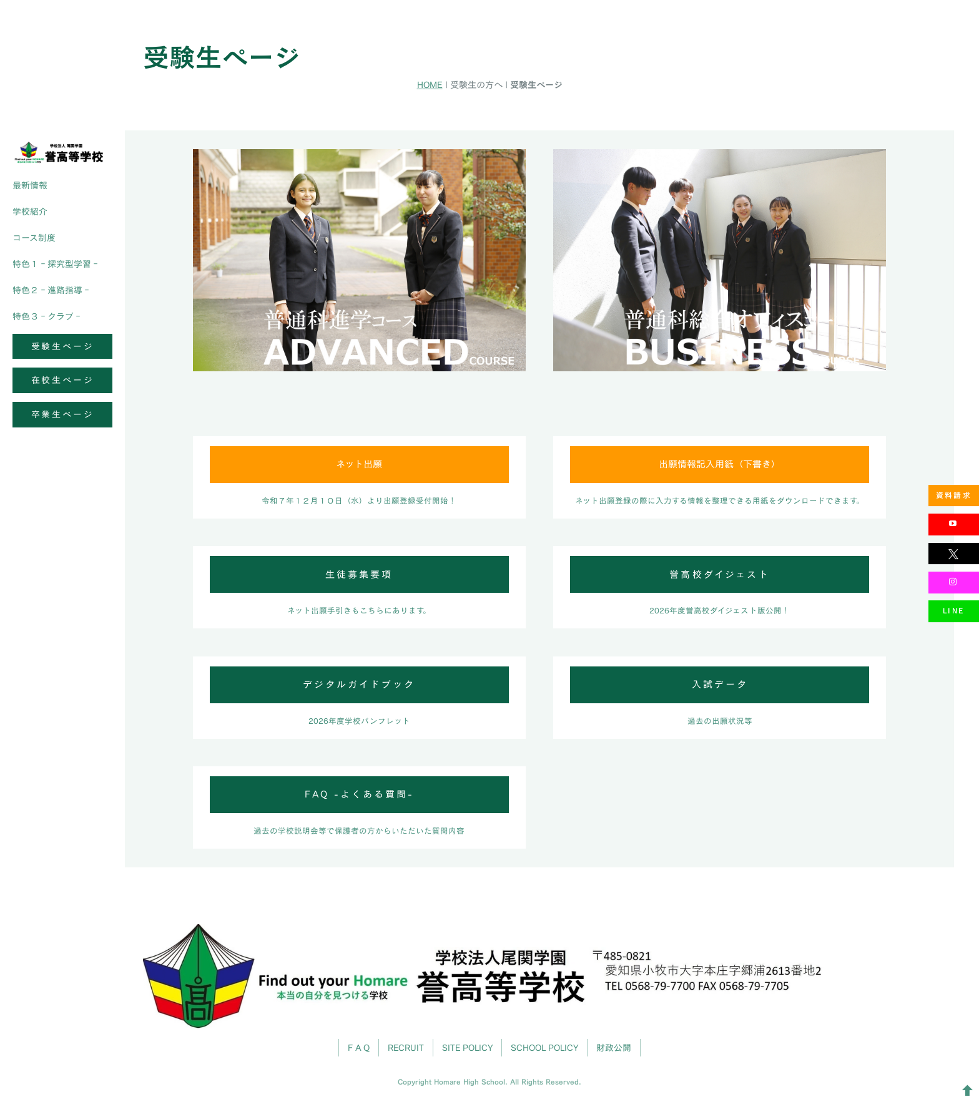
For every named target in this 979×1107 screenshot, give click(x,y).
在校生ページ (62, 379)
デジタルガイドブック (359, 684)
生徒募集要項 (359, 574)
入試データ (720, 684)
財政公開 (613, 1047)
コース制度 (34, 237)
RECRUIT (406, 1047)
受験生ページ (62, 346)
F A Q (359, 1047)
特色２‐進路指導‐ (51, 289)
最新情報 (29, 185)
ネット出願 (359, 464)
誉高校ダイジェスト (719, 574)
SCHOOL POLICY (544, 1047)
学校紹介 (29, 211)
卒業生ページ (62, 414)
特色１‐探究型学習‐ (56, 263)
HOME (430, 84)
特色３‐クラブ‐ (47, 316)
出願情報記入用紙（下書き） (719, 464)
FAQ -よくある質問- (359, 794)
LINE (954, 610)
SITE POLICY (467, 1047)
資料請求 (954, 495)
